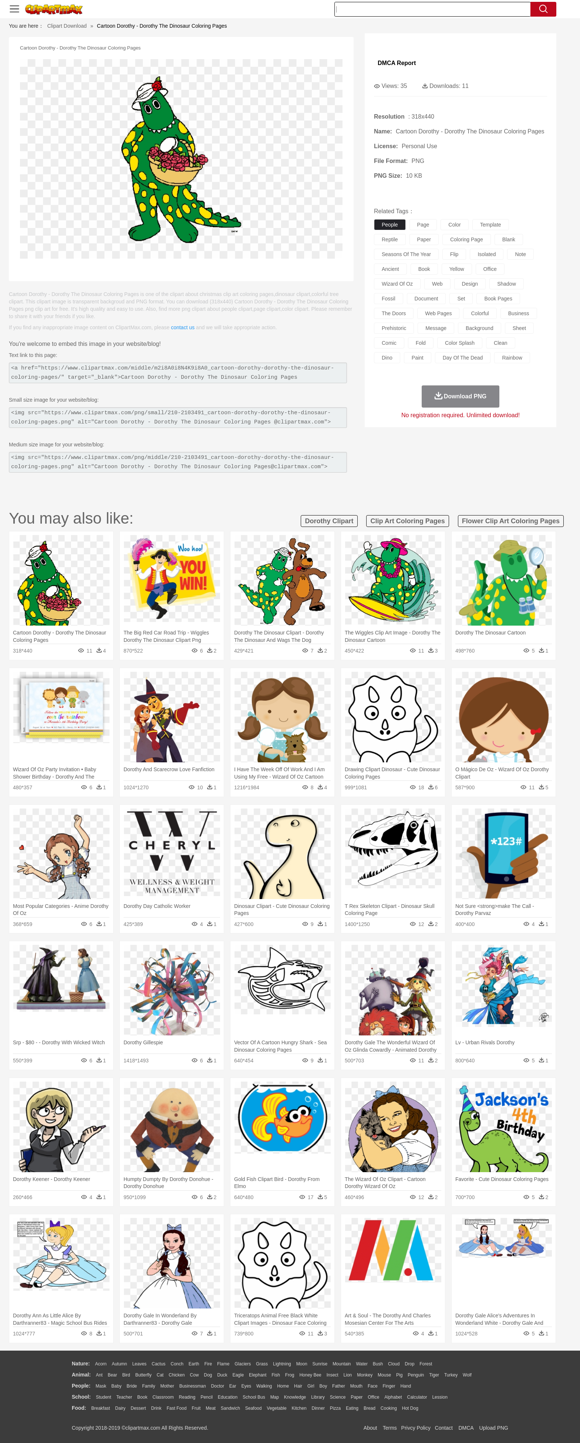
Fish (276, 1375)
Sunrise (320, 1364)
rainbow (512, 358)
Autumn (119, 1364)
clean (501, 343)
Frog (289, 1375)
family (148, 1386)
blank (508, 239)
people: (81, 1386)
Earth (194, 1364)
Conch (177, 1364)
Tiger (434, 1375)
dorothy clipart (329, 521)
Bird (126, 1375)
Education (227, 1397)
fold (421, 343)
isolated (487, 254)
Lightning (282, 1364)
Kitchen (299, 1408)
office (490, 269)
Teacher (124, 1397)
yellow (456, 269)
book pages (498, 299)
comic (389, 343)
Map (274, 1397)
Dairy (120, 1408)
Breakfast (100, 1408)
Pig (399, 1375)
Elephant (257, 1375)
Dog (208, 1375)
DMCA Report (397, 63)
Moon (301, 1364)
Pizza (335, 1408)
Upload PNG (493, 1428)
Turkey (451, 1375)
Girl (310, 1386)
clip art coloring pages (407, 521)
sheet (519, 328)
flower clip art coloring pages (511, 521)
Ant (99, 1375)
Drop (409, 1364)
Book (142, 1397)
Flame (223, 1364)
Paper (356, 1397)
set (461, 299)
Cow (194, 1375)
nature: (81, 1364)
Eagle (238, 1375)
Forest (425, 1364)
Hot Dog (410, 1408)
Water (362, 1364)
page (423, 225)
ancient (390, 269)
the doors (394, 313)
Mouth (356, 1386)
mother (167, 1386)
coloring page (466, 239)
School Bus (254, 1397)
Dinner (318, 1408)
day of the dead (463, 358)
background (479, 328)
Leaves (139, 1364)
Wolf (467, 1375)
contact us (183, 327)
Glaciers (243, 1364)
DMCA (465, 1428)
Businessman (192, 1386)
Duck (222, 1375)
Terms (390, 1428)
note (520, 254)
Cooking (389, 1408)
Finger (388, 1386)
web (437, 284)
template (490, 225)
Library (318, 1397)
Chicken (177, 1375)
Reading (187, 1397)
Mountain (342, 1364)
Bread (369, 1408)
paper (424, 239)
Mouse (384, 1375)
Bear (112, 1375)
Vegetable (276, 1408)
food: (79, 1408)
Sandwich (230, 1408)
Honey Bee (310, 1375)
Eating (352, 1408)
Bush (378, 1364)
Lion (348, 1375)
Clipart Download (67, 26)
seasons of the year (406, 254)
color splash (460, 343)
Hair (298, 1386)
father (338, 1386)
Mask (100, 1386)
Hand (405, 1386)
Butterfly (143, 1375)
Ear (232, 1386)
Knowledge (295, 1397)
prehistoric (394, 328)
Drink (156, 1408)
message (435, 328)
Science (338, 1397)
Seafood (253, 1408)
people (390, 225)
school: (81, 1397)
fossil (388, 299)
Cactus (158, 1364)
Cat (160, 1375)
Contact (444, 1428)
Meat (211, 1408)
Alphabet (393, 1397)
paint (418, 358)
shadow (506, 284)
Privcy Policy (416, 1428)
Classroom (162, 1397)
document (426, 299)
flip (454, 254)
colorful (480, 313)
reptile (390, 239)
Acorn (101, 1364)
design (470, 284)
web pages (438, 313)
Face (373, 1386)
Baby (116, 1386)
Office (373, 1397)
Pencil (206, 1397)
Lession (439, 1397)
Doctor (217, 1386)
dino (387, 358)
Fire (208, 1364)
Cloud (393, 1364)
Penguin (416, 1375)
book (424, 269)
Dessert (138, 1408)
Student (103, 1397)
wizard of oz (397, 284)
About (370, 1428)
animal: (81, 1375)
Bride (132, 1386)
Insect (332, 1375)
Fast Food (176, 1408)
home (283, 1386)
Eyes (246, 1386)
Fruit (196, 1408)
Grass (262, 1364)
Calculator (417, 1397)
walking (264, 1386)
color (454, 225)
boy (323, 1386)
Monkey (364, 1375)
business (518, 313)
